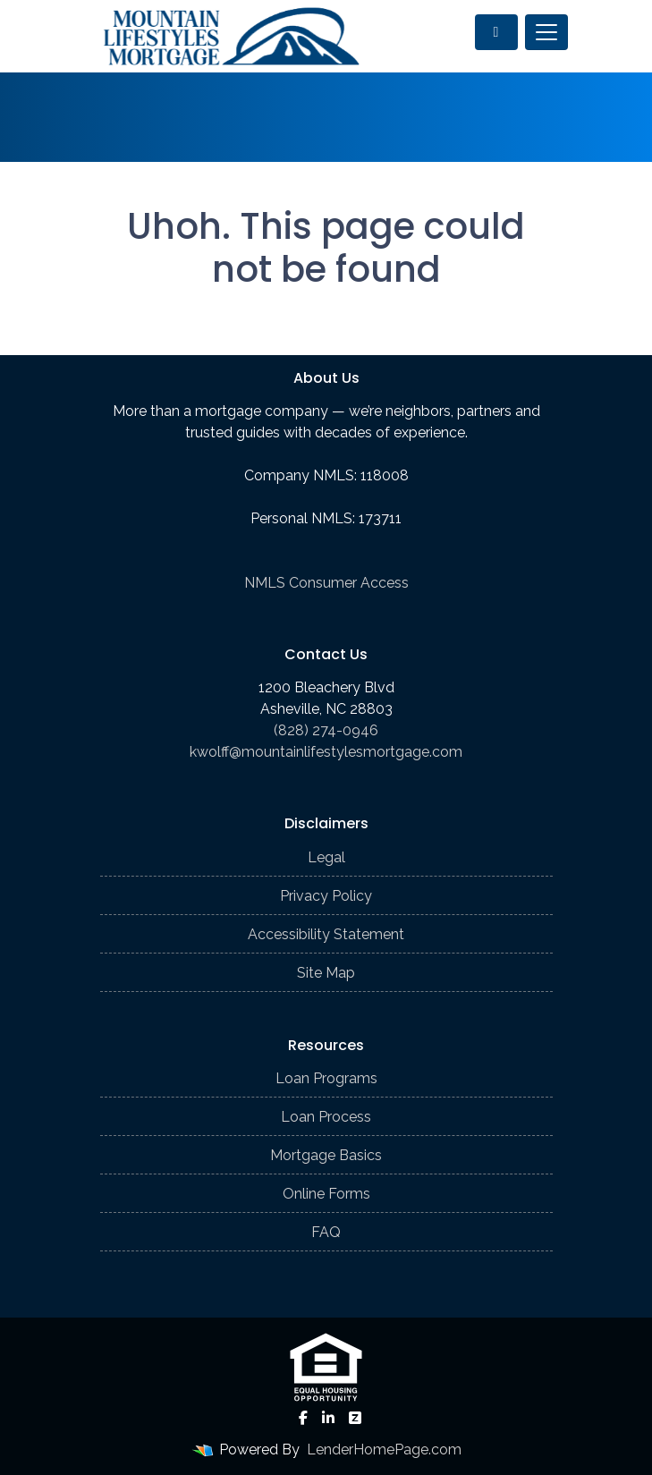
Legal (326, 857)
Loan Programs (326, 1078)
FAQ (326, 1232)
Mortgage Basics (326, 1155)
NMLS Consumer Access (326, 582)
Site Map (326, 972)
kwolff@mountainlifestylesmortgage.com (326, 751)
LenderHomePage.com (384, 1449)
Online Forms (326, 1193)
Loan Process (326, 1116)
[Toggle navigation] (546, 32)
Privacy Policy (326, 895)
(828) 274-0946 (326, 730)
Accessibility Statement (326, 934)
